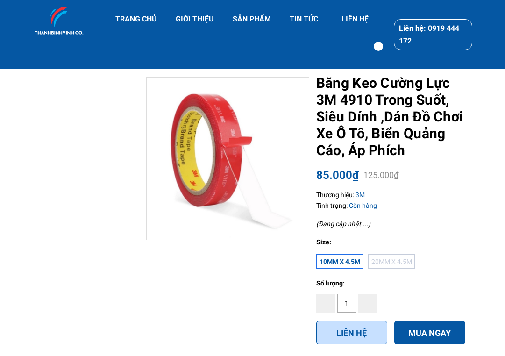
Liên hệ (351, 333)
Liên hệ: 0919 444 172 (429, 34)
